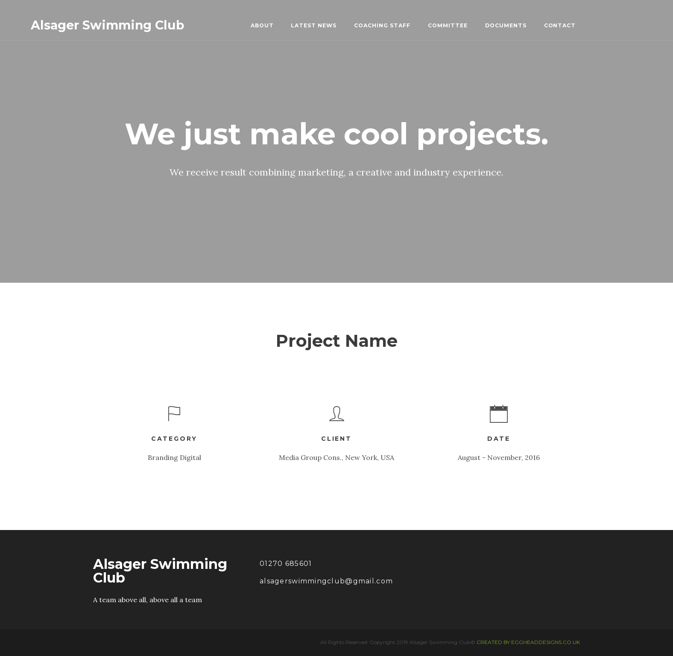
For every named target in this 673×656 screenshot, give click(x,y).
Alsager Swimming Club (107, 25)
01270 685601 (286, 563)
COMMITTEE (448, 25)
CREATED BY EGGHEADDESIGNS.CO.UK (528, 642)
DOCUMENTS (506, 25)
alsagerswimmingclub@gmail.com (326, 581)
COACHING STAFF (382, 25)
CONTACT (560, 25)
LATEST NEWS (313, 25)
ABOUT (262, 25)
